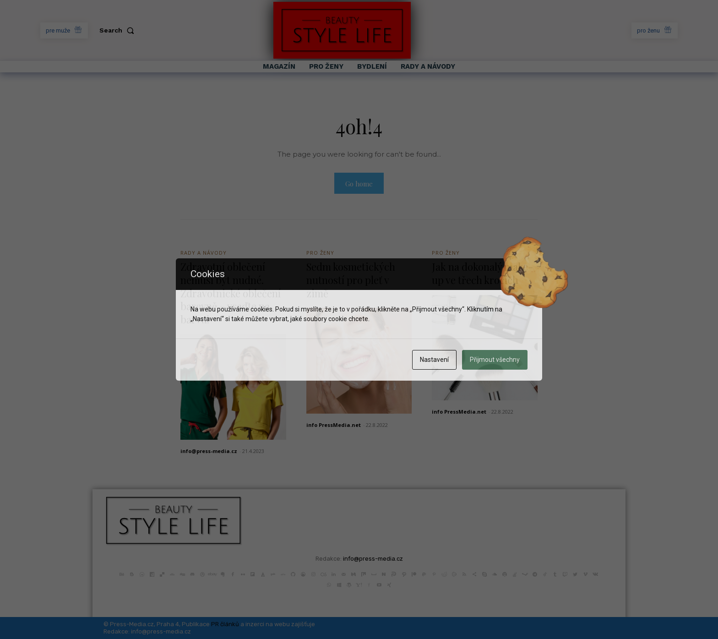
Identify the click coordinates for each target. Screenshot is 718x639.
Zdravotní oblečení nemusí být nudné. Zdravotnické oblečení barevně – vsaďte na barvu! (230, 293)
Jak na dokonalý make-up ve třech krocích (482, 273)
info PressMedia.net (333, 424)
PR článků (225, 624)
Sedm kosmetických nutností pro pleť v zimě (350, 280)
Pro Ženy (320, 252)
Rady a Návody (203, 252)
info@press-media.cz (208, 451)
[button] (118, 30)
